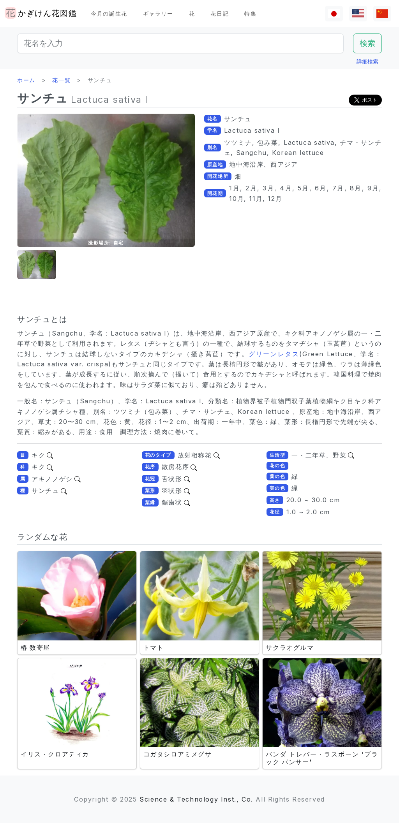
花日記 (219, 13)
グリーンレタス (274, 354)
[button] (36, 264)
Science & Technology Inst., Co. (196, 799)
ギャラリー (158, 13)
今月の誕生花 (109, 13)
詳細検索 (367, 61)
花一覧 (61, 80)
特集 (250, 13)
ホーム (26, 80)
